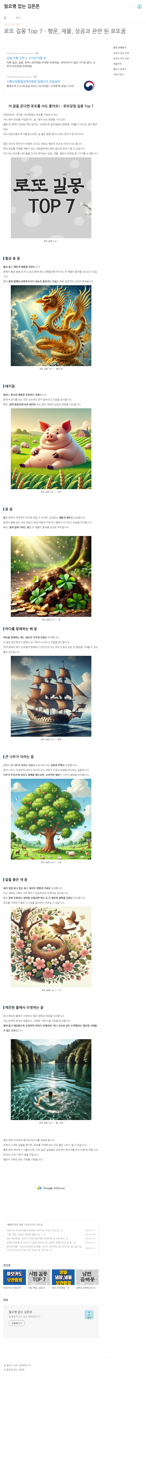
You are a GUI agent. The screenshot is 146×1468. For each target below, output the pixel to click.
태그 (18, 17)
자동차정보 (118, 74)
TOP (139, 1366)
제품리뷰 (117, 64)
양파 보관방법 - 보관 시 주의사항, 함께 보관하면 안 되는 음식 (36, 1238)
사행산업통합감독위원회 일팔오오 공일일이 (33, 81)
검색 (132, 6)
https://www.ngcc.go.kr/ (19, 77)
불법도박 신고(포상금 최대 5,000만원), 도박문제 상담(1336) (40, 86)
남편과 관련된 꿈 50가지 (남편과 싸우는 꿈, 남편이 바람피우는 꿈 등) (39, 1242)
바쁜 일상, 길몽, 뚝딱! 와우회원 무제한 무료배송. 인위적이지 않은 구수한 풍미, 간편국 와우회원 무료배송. (51, 64)
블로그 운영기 (119, 69)
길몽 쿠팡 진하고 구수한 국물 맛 (26, 58)
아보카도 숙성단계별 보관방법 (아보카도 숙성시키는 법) (33, 1230)
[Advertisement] (51, 1188)
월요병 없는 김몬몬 (22, 6)
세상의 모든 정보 (15, 1225)
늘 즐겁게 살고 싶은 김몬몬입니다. (25, 1316)
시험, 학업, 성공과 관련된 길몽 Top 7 (24, 1234)
